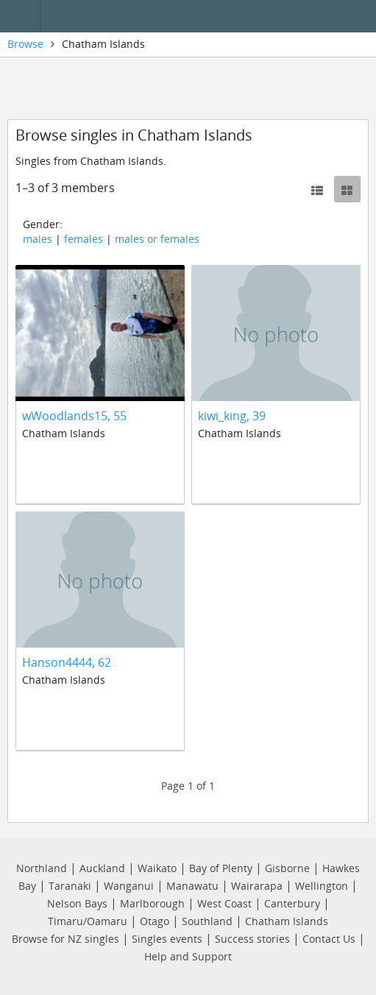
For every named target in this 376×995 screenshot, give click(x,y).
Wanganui (129, 886)
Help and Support (188, 956)
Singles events (167, 939)
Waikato (157, 868)
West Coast (224, 903)
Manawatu (192, 886)
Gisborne (287, 868)
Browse (25, 44)
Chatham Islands (286, 921)
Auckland (102, 868)
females (83, 239)
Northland (41, 868)
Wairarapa (257, 886)
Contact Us (328, 939)
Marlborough (152, 903)
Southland (207, 921)
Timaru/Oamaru (87, 921)
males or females (157, 239)
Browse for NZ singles (65, 939)
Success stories (252, 939)
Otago (154, 921)
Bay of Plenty (220, 868)
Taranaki (70, 886)
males (37, 239)
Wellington (321, 886)
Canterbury (292, 903)
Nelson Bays (77, 903)
